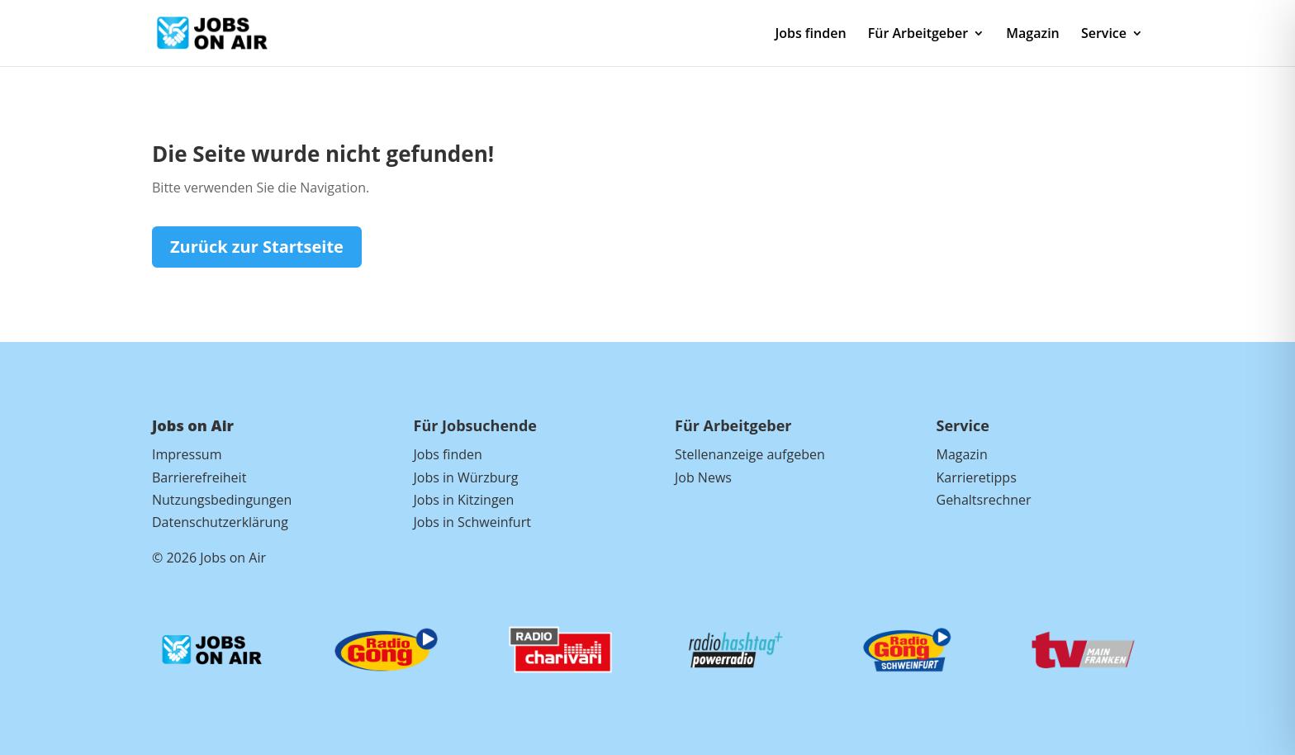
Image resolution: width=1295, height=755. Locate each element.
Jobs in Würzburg (466, 477)
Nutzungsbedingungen (222, 500)
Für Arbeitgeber (918, 34)
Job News (703, 477)
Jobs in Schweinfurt (472, 522)
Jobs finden (810, 34)
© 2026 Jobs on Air (209, 557)
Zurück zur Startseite (257, 246)
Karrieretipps (977, 477)
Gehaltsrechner (984, 500)
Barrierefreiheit (199, 477)
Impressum (186, 454)
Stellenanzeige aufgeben (750, 454)
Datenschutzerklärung (220, 522)
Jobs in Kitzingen (464, 500)
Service (1104, 34)
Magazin (1032, 34)
